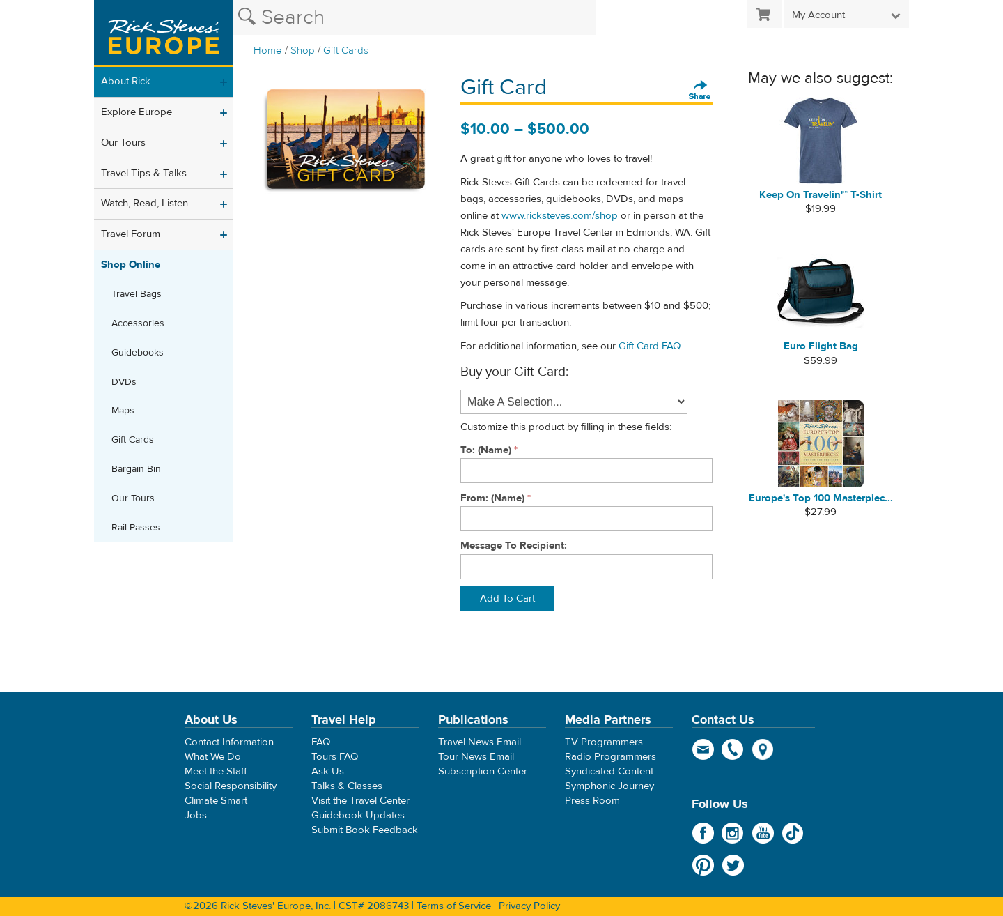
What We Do (213, 756)
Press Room (592, 800)
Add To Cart (507, 598)
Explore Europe (136, 112)
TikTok (793, 833)
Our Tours (123, 142)
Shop (302, 50)
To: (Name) (485, 450)
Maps (122, 410)
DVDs (124, 382)
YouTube (763, 833)
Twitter (733, 865)
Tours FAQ (334, 756)
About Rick (125, 81)
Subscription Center (482, 771)
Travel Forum (130, 234)
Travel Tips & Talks (144, 173)
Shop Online (130, 264)
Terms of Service (454, 906)
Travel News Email (479, 742)
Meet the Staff (216, 771)
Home (268, 50)
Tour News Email (476, 756)
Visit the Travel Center (360, 800)
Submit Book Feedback (364, 830)
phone (733, 749)
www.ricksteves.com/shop (560, 215)
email (703, 749)
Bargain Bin (136, 469)
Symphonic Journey (609, 786)
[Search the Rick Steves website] (414, 17)
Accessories (137, 323)
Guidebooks (137, 352)
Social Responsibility (231, 786)
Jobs (196, 815)
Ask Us (327, 771)
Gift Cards (345, 50)
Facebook (703, 833)
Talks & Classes (346, 786)
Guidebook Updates (358, 815)
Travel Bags (136, 294)
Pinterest (703, 865)
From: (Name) (492, 498)
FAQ (320, 742)
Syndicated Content (609, 771)
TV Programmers (604, 742)
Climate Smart (216, 800)
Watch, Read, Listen (144, 203)
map (763, 749)
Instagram (733, 833)
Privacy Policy (529, 906)
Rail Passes (135, 527)
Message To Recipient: (513, 545)
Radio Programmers (610, 756)
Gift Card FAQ (650, 346)
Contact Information (229, 742)
